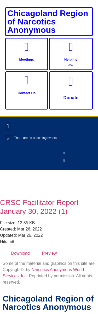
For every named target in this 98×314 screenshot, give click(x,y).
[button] (7, 126)
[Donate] (70, 81)
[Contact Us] (26, 80)
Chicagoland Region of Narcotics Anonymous (47, 22)
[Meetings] (26, 47)
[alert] (49, 138)
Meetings (26, 59)
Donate (70, 97)
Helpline (71, 59)
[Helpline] (71, 47)
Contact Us (27, 93)
